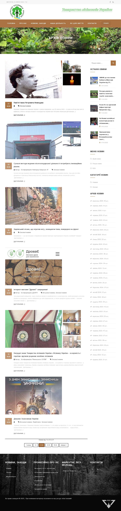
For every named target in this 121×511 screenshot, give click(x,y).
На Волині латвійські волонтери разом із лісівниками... (107, 120)
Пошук (106, 23)
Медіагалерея (11, 477)
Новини (95, 182)
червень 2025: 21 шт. (100, 215)
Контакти (92, 23)
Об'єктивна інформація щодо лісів (46, 473)
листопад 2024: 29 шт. (101, 249)
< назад (28, 445)
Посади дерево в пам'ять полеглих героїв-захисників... (106, 93)
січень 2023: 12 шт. (99, 355)
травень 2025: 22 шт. (100, 220)
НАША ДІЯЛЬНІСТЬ (58, 23)
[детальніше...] (70, 112)
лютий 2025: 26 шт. (100, 235)
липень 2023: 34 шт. (100, 326)
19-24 (55, 445)
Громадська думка (41, 489)
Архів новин (97, 159)
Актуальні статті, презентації (45, 468)
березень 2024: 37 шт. (101, 287)
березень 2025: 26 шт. (101, 230)
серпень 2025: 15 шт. (100, 206)
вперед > (64, 445)
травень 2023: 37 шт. (100, 336)
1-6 (35, 445)
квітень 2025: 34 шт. (100, 225)
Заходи (95, 187)
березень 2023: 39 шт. (101, 345)
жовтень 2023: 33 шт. (100, 312)
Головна (11, 23)
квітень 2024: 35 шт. (100, 283)
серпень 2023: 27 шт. (100, 321)
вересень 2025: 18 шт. (101, 201)
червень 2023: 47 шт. (100, 331)
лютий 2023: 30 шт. (100, 350)
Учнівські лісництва (69, 471)
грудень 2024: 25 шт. (100, 244)
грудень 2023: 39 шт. (100, 302)
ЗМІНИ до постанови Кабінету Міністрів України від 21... (107, 80)
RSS (94, 168)
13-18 (48, 445)
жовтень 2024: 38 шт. (100, 254)
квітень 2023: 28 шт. (100, 340)
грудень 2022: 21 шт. (100, 360)
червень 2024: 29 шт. (100, 273)
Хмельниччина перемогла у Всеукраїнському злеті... (105, 136)
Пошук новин (97, 164)
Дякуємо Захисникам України (26, 420)
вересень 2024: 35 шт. (101, 259)
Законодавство (40, 477)
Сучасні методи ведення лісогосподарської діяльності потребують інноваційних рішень (48, 166)
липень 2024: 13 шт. (100, 268)
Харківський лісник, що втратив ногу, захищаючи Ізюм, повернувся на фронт (46, 230)
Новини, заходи (38, 23)
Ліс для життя (76, 23)
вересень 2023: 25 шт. (101, 316)
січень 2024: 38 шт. (100, 297)
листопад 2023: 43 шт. (101, 307)
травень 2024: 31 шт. (100, 278)
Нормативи (38, 481)
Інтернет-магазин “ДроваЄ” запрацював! (31, 291)
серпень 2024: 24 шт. (100, 263)
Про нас (23, 23)
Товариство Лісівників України (15, 51)
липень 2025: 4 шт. (99, 211)
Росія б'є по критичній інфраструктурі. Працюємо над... (107, 107)
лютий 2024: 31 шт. (100, 292)
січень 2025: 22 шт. (99, 239)
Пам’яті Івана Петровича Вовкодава (28, 103)
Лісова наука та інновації (43, 485)
